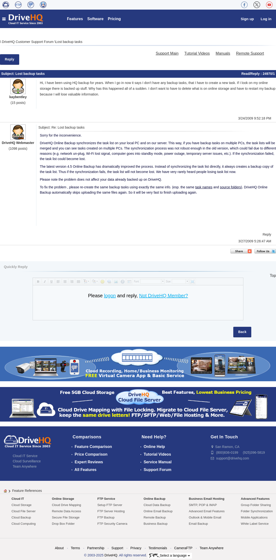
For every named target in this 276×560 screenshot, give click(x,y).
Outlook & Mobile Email (205, 517)
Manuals (223, 53)
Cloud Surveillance (27, 461)
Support (117, 548)
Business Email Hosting (206, 498)
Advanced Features (255, 498)
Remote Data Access (66, 511)
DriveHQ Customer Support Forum (28, 42)
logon (110, 295)
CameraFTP (183, 548)
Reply (9, 59)
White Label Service (255, 523)
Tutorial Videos (197, 53)
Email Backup (198, 523)
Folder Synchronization (257, 511)
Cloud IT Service (25, 456)
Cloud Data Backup (157, 505)
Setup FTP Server (109, 505)
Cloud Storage (21, 505)
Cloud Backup (21, 517)
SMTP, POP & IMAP (203, 505)
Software (95, 19)
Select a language (169, 555)
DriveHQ (110, 555)
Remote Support (250, 53)
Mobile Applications (254, 517)
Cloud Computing (24, 523)
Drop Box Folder (63, 523)
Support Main (167, 53)
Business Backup (156, 523)
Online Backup (154, 498)
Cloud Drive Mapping (66, 505)
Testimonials (158, 548)
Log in (266, 19)
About (59, 548)
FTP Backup (105, 517)
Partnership (95, 548)
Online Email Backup (158, 511)
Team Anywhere (25, 466)
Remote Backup (155, 517)
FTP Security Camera (112, 523)
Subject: (8, 74)
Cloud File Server (24, 511)
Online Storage (63, 498)
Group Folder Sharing (256, 505)
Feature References (27, 491)
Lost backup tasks (68, 42)
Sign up (247, 19)
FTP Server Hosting (111, 511)
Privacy (135, 548)
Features (75, 19)
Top (273, 276)
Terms (75, 548)
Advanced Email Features (207, 511)
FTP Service (106, 498)
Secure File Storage (65, 517)
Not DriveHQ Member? (163, 295)
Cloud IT (18, 498)
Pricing (114, 19)
